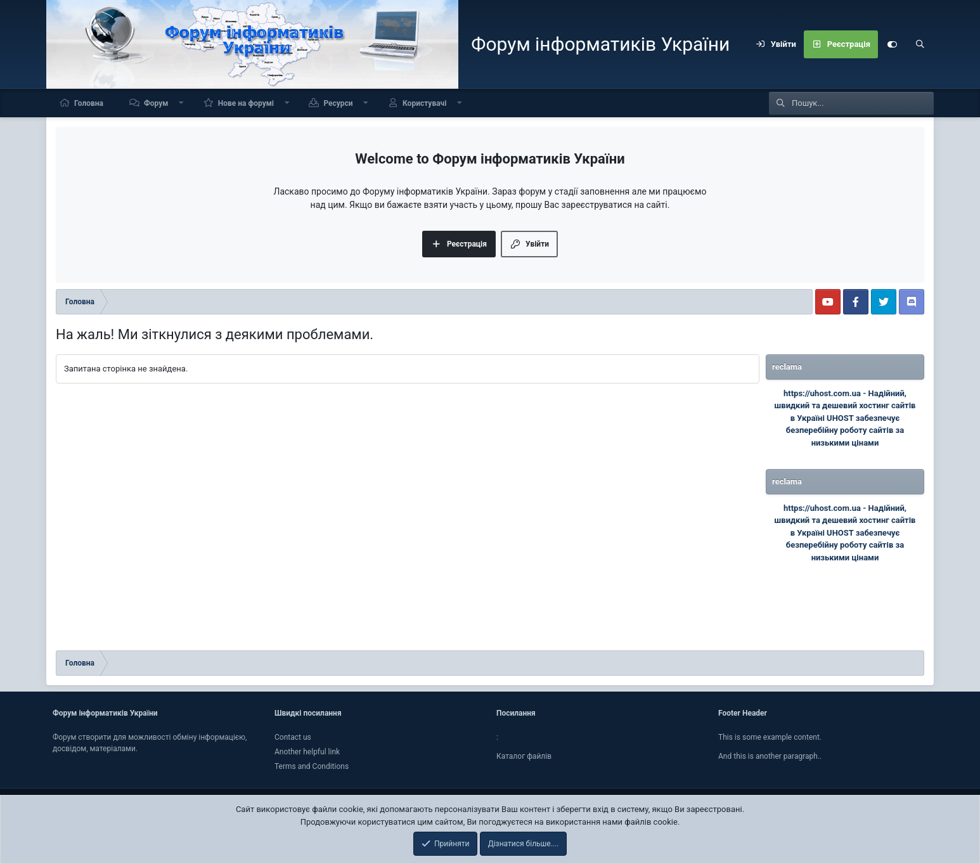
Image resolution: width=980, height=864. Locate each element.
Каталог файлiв (523, 756)
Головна (88, 103)
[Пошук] (920, 44)
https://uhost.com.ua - (825, 393)
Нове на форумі (246, 103)
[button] (181, 103)
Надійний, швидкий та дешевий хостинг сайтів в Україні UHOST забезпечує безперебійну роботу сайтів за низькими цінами (845, 418)
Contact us (292, 737)
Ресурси (337, 103)
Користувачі (424, 103)
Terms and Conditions (311, 766)
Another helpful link (307, 751)
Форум (156, 103)
